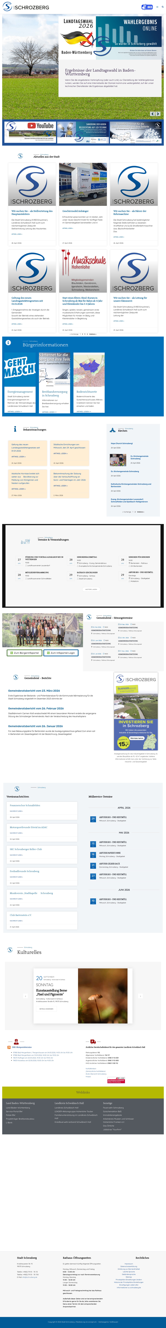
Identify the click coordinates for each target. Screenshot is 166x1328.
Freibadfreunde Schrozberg (24, 871)
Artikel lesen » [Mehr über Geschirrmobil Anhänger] (67, 228)
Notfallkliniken (91, 1069)
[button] (163, 7)
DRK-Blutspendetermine (22, 1047)
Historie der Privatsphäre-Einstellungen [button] (128, 1282)
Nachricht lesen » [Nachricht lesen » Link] (16, 877)
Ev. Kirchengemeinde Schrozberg (125, 471)
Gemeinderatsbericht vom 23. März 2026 (34, 690)
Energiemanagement (20, 391)
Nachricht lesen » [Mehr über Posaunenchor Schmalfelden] (16, 811)
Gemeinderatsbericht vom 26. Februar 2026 (36, 708)
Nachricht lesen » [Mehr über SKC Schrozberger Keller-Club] (16, 855)
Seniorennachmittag (87, 557)
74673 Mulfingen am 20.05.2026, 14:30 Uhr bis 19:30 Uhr (33, 1058)
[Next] (158, 114)
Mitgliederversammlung (37, 573)
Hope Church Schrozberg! (122, 443)
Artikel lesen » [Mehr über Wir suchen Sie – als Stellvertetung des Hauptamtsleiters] (17, 234)
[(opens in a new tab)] (110, 38)
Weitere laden (91, 589)
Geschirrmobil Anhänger (75, 211)
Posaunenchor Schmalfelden (25, 805)
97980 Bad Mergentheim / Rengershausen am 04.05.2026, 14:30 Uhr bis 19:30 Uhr (43, 1052)
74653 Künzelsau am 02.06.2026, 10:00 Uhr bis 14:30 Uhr (33, 1060)
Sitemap (129, 1277)
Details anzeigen (51, 1009)
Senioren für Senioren (139, 557)
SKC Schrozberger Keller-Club (26, 849)
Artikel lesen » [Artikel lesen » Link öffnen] (67, 324)
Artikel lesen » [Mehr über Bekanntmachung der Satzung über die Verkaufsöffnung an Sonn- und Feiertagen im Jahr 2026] (61, 486)
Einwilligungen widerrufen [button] (128, 1285)
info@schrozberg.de (29, 1277)
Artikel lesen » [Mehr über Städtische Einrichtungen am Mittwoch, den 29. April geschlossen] (61, 453)
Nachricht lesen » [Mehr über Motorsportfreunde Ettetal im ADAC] (16, 833)
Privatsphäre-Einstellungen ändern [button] (129, 1280)
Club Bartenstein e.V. (21, 915)
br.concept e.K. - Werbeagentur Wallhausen (102, 1322)
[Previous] (152, 114)
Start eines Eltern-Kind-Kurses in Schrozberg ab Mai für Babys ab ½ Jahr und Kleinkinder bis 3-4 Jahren (82, 301)
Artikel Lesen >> (15, 411)
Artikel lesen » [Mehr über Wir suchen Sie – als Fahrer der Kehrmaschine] (118, 237)
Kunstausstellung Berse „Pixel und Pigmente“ (56, 992)
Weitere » (92, 334)
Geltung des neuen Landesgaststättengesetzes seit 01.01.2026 (27, 301)
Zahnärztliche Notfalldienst (96, 1071)
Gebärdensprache (129, 1274)
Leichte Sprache (129, 1272)
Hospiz (88, 1076)
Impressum (129, 1264)
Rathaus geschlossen (87, 573)
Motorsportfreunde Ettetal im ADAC (28, 827)
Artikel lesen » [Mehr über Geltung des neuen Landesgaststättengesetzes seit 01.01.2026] (17, 324)
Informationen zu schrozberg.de (129, 1287)
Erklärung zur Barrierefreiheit (129, 1269)
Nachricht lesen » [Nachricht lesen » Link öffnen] (16, 899)
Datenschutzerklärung (128, 1266)
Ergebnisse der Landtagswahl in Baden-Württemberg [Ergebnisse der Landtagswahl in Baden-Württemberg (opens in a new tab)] (100, 72)
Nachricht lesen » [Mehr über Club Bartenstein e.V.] (16, 921)
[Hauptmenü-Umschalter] (157, 7)
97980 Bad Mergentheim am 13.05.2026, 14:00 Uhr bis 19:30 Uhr (36, 1055)
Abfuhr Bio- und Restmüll (141, 572)
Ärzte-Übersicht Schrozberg (96, 1074)
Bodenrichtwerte (87, 391)
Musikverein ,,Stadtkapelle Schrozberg (31, 893)
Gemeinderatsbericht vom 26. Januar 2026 (35, 726)
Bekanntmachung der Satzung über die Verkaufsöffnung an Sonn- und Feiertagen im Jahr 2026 (70, 476)
